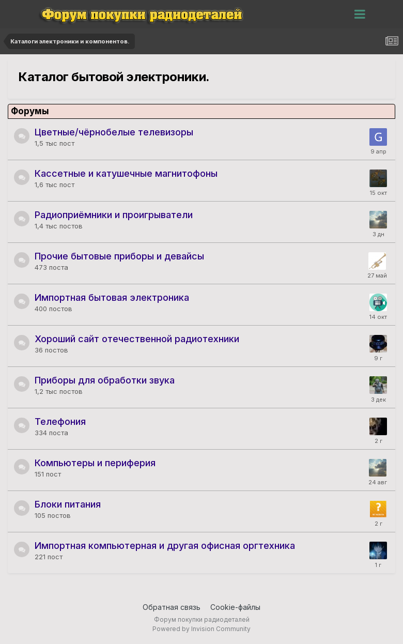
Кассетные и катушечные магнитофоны (126, 173)
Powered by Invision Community (201, 629)
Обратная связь (171, 607)
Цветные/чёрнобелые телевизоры (114, 132)
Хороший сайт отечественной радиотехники (137, 338)
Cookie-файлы (235, 607)
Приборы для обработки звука (105, 380)
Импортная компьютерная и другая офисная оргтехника (165, 545)
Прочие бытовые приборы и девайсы (119, 256)
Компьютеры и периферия (95, 462)
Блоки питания (68, 504)
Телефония (60, 421)
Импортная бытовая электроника (112, 297)
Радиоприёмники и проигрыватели (114, 214)
